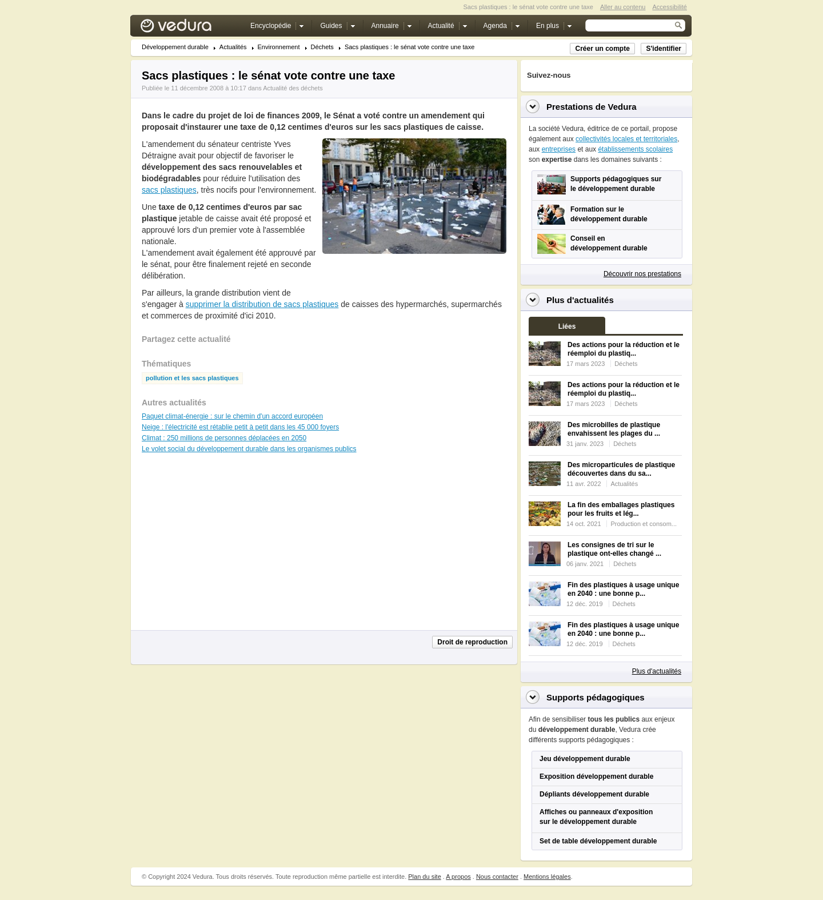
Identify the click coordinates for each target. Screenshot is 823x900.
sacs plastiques (169, 189)
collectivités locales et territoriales (626, 139)
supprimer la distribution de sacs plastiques (262, 304)
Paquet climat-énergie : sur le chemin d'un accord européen (232, 416)
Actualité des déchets (293, 88)
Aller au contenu (623, 6)
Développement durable (175, 47)
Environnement (279, 47)
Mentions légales (547, 876)
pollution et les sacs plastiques (192, 378)
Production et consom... (643, 523)
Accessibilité (669, 6)
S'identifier (663, 49)
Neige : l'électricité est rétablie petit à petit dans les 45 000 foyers (240, 427)
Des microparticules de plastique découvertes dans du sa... (621, 469)
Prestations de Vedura (591, 106)
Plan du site (424, 876)
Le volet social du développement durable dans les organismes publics (249, 449)
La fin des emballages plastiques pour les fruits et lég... (621, 509)
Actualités (233, 47)
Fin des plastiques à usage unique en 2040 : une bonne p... (623, 589)
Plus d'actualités (656, 671)
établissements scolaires (635, 149)
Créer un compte (602, 49)
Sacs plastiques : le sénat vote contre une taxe (409, 47)
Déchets (322, 47)
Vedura (189, 28)
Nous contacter (497, 876)
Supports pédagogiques (595, 697)
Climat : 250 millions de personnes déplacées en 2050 (224, 438)
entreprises (559, 149)
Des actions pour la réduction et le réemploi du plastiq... (624, 349)
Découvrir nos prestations (642, 273)
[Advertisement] (413, 279)
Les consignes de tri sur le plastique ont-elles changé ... (614, 549)
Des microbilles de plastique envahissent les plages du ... (614, 429)
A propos (458, 876)
